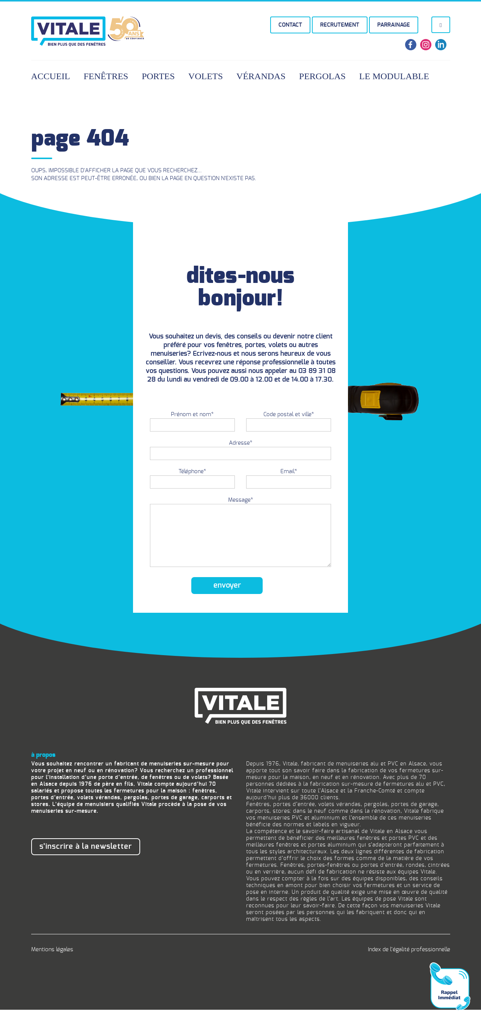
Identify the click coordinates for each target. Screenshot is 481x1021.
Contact (290, 25)
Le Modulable (394, 76)
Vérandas (261, 76)
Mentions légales (52, 961)
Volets (205, 76)
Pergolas (322, 76)
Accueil (50, 76)
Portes (158, 76)
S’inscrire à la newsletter (85, 858)
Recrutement (339, 25)
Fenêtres (106, 76)
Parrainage (393, 25)
